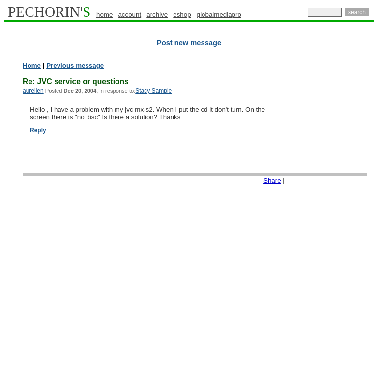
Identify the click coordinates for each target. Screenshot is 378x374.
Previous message (75, 65)
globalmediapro (219, 14)
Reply (38, 130)
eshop (182, 14)
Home (32, 65)
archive (157, 14)
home (104, 14)
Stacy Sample (153, 90)
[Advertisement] (335, 211)
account (129, 14)
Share (272, 180)
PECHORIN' (49, 12)
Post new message (189, 43)
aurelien (33, 90)
